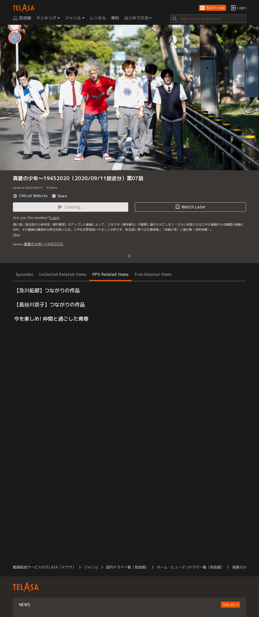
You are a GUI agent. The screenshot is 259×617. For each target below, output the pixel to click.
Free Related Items (153, 274)
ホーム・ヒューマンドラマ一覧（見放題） (190, 567)
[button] (212, 8)
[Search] (208, 18)
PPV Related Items (110, 274)
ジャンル (91, 567)
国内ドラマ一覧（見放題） (127, 567)
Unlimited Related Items (62, 274)
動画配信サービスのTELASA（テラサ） (44, 567)
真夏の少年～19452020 (43, 244)
